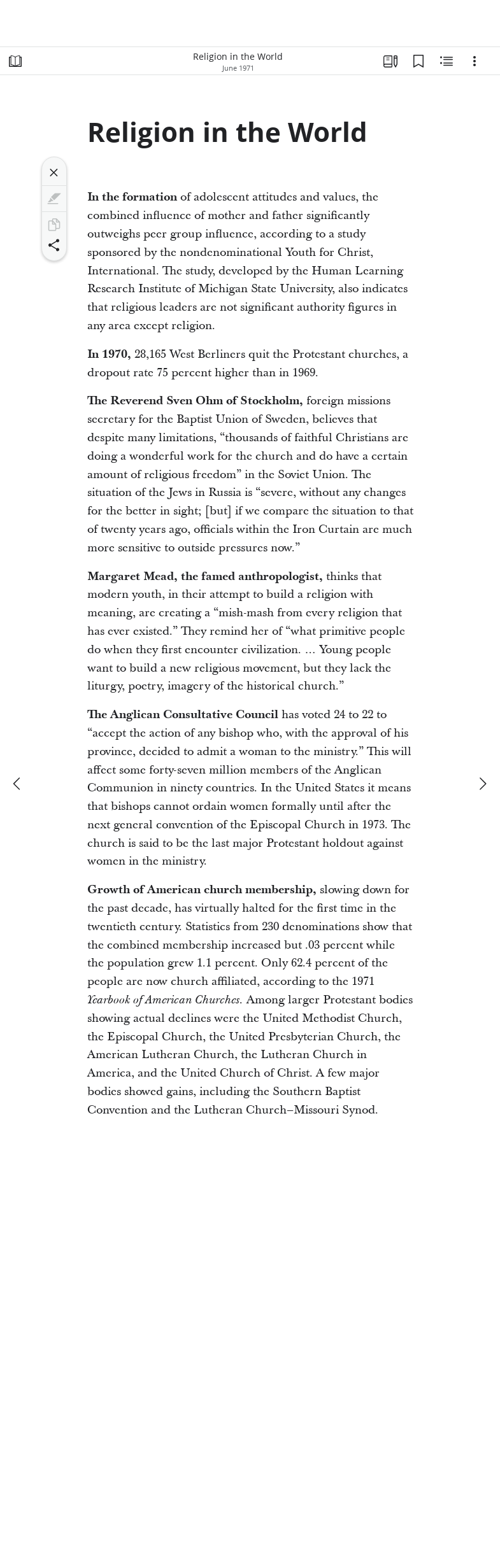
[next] (482, 783)
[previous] (18, 783)
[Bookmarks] (418, 61)
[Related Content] (446, 61)
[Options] (474, 61)
